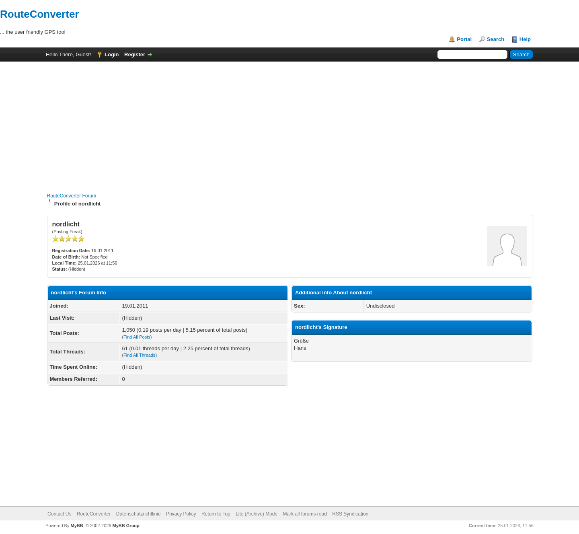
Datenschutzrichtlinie (138, 514)
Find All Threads (139, 355)
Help (525, 39)
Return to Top (215, 514)
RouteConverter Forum (71, 196)
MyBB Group (126, 525)
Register (134, 54)
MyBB (76, 525)
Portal (464, 39)
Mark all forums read (305, 514)
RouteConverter (39, 14)
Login (112, 54)
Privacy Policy (181, 514)
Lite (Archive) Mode (256, 514)
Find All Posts (136, 337)
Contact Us (59, 514)
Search (495, 39)
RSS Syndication (350, 514)
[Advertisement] (289, 123)
